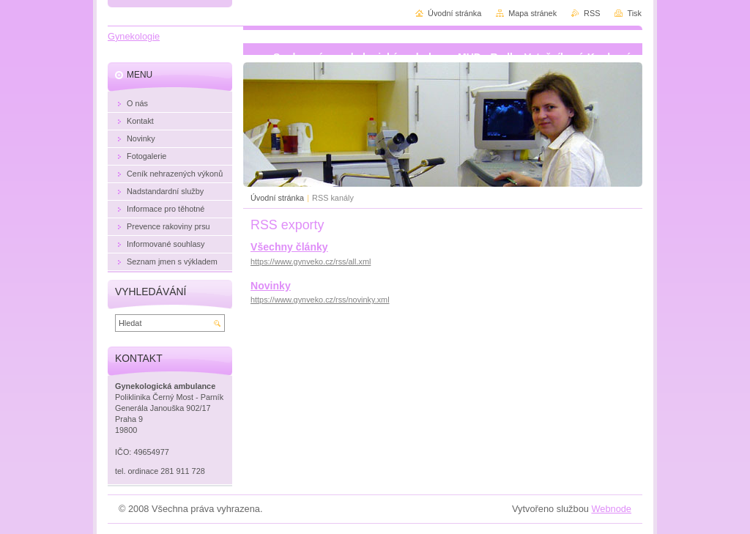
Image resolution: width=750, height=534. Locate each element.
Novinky (270, 286)
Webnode (611, 508)
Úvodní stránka (277, 197)
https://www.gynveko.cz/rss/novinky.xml (320, 299)
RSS (592, 13)
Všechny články (289, 247)
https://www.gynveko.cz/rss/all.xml (310, 261)
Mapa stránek (532, 13)
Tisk (634, 13)
